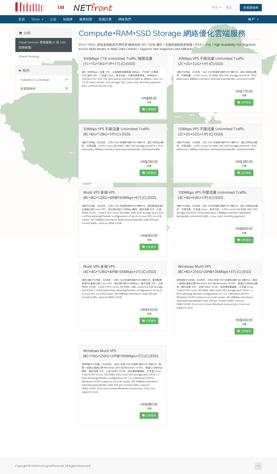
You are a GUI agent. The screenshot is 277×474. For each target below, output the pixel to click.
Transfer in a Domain (44, 79)
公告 (53, 19)
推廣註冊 (105, 19)
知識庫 (68, 19)
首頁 (21, 19)
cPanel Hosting (29, 56)
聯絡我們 (124, 19)
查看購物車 (250, 7)
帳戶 (253, 19)
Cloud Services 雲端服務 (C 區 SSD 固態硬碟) (42, 44)
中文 (216, 7)
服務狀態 (85, 19)
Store (37, 19)
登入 (229, 7)
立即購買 (149, 109)
